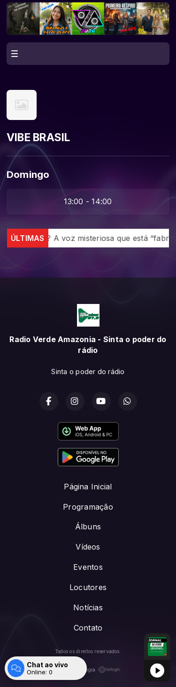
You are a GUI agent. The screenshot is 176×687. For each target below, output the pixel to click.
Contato (88, 627)
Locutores (88, 587)
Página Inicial (88, 486)
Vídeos (88, 546)
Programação (88, 506)
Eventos (88, 567)
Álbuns (88, 526)
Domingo (28, 174)
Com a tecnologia (88, 669)
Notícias (88, 607)
